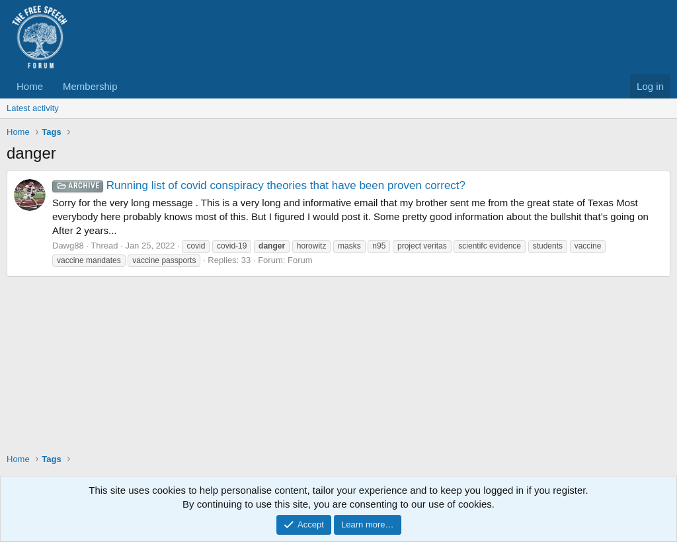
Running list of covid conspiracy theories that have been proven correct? (258, 185)
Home (30, 86)
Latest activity (33, 108)
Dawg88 (68, 246)
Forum (300, 260)
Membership (90, 86)
